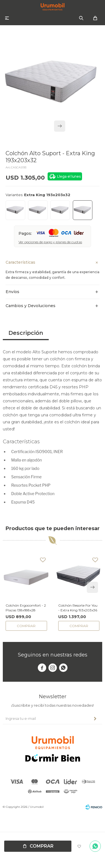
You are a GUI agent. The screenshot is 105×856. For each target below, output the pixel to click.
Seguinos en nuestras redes (52, 655)
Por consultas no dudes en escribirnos (95, 846)
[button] (59, 126)
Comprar (41, 846)
